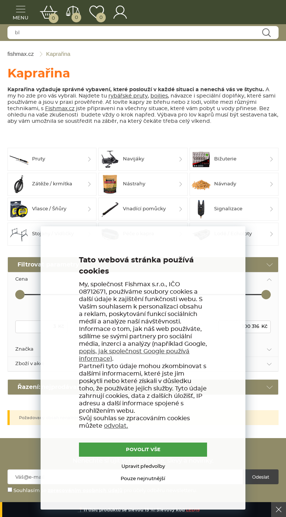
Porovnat (76, 17)
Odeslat (260, 477)
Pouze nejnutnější (143, 478)
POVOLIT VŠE (143, 449)
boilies (159, 96)
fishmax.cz (262, 13)
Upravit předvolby (143, 466)
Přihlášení (120, 12)
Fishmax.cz (59, 108)
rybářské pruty (128, 96)
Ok (278, 509)
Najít (266, 33)
